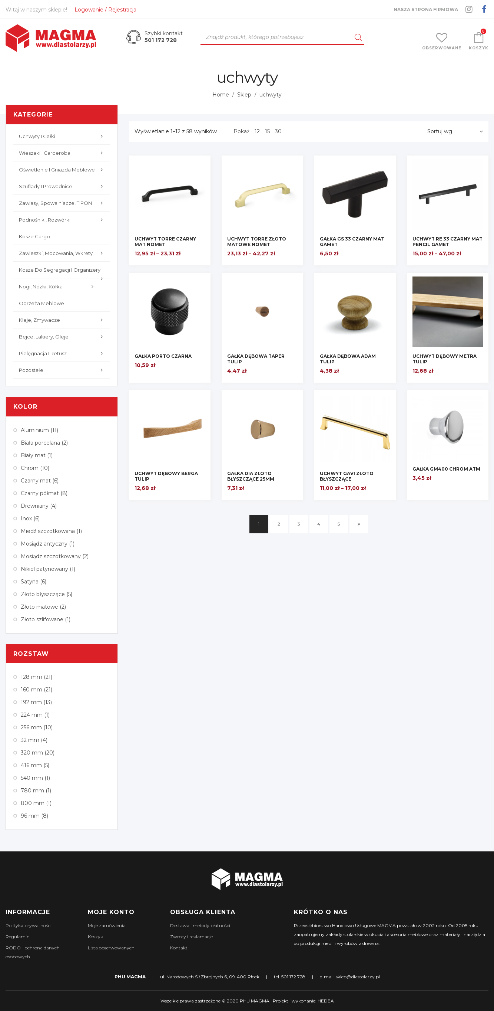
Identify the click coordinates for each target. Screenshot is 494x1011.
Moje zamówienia (107, 925)
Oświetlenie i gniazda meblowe (62, 169)
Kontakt (179, 948)
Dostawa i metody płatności (200, 925)
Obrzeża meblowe (41, 303)
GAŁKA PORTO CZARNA (163, 356)
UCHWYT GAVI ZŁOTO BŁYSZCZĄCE (347, 476)
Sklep (244, 94)
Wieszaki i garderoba (62, 152)
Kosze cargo (34, 236)
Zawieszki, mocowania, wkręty (62, 253)
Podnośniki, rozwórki (62, 219)
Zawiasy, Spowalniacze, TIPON (62, 203)
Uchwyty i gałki (62, 136)
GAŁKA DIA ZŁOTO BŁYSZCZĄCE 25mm (250, 476)
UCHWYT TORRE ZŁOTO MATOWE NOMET (256, 241)
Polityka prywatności (29, 925)
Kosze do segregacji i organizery (62, 272)
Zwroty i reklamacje (191, 936)
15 (267, 131)
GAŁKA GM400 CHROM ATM (446, 469)
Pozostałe (62, 370)
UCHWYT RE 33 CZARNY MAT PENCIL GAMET (447, 241)
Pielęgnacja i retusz (62, 353)
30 (278, 131)
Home (220, 94)
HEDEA (326, 1001)
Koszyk (95, 936)
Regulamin (18, 936)
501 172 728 (161, 40)
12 (257, 131)
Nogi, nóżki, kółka (58, 286)
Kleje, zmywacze (62, 319)
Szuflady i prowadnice (62, 186)
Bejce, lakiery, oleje (62, 336)
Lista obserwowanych (111, 948)
